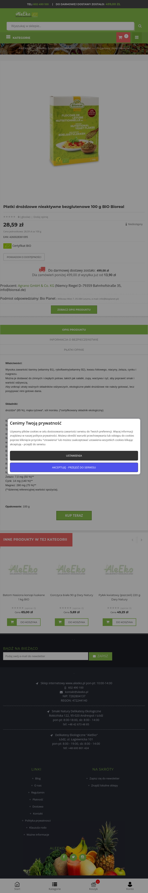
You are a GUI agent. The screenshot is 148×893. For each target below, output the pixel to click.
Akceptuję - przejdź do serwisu (74, 467)
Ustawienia (74, 455)
